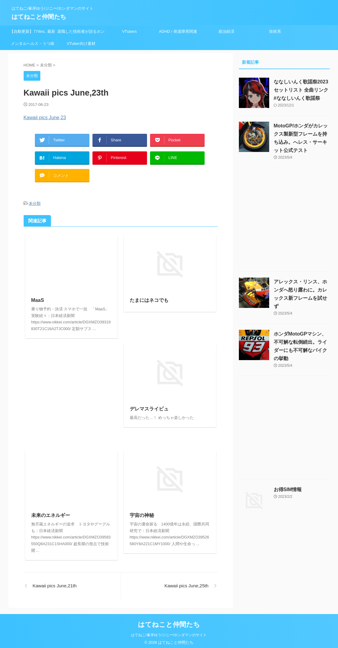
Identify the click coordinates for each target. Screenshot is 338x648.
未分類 (35, 200)
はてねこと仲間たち (39, 16)
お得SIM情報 (288, 489)
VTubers (129, 31)
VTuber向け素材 (81, 43)
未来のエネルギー (50, 512)
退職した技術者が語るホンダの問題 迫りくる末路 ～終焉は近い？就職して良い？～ (81, 33)
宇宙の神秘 (142, 512)
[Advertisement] (71, 388)
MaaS (37, 296)
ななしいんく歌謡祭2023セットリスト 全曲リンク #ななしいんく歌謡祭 (301, 90)
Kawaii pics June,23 (44, 117)
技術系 (275, 31)
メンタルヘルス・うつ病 (32, 43)
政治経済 (226, 31)
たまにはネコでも (149, 296)
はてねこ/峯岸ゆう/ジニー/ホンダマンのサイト (169, 631)
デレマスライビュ (149, 405)
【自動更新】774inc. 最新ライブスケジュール (32, 33)
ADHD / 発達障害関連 (178, 31)
